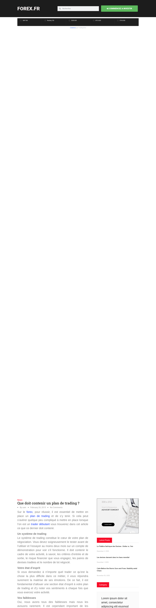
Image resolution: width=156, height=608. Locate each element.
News (19, 500)
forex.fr (28, 8)
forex (30, 511)
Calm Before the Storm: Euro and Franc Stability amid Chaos (117, 569)
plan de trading (40, 516)
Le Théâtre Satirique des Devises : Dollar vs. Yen (115, 546)
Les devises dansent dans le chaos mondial (113, 557)
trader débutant (40, 524)
